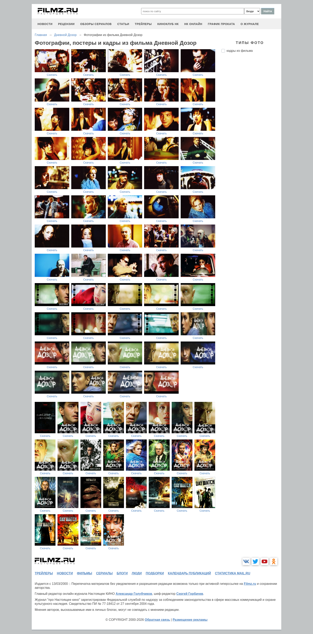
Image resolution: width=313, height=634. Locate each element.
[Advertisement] (251, 123)
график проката (221, 24)
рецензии (66, 24)
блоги (122, 573)
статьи (123, 24)
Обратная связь (157, 619)
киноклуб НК (168, 24)
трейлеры (143, 24)
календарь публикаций (189, 573)
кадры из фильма (240, 50)
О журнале (250, 24)
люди (137, 573)
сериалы (104, 573)
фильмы (84, 573)
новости (45, 24)
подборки (155, 573)
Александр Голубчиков (134, 593)
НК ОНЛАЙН (193, 24)
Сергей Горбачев (189, 593)
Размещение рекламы (190, 619)
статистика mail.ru (232, 573)
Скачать (52, 74)
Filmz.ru (250, 583)
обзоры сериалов (96, 24)
